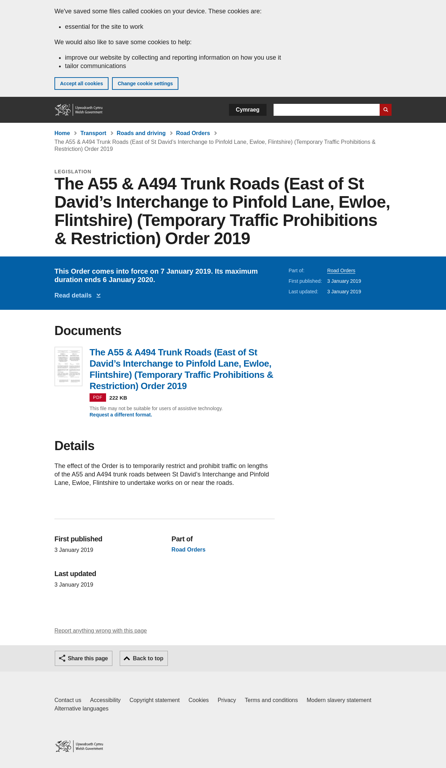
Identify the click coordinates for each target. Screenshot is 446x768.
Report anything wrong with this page (100, 631)
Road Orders (193, 133)
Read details (74, 295)
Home (62, 133)
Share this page (88, 658)
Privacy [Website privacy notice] (227, 700)
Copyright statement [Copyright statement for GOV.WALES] (155, 700)
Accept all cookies (81, 83)
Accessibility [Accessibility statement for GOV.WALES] (105, 700)
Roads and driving (141, 133)
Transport (93, 133)
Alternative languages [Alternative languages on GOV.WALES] (81, 709)
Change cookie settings (145, 83)
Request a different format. (121, 415)
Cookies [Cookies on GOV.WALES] (199, 700)
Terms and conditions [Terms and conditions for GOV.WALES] (271, 700)
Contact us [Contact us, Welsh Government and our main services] (67, 700)
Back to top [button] (148, 658)
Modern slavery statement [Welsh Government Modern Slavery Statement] (339, 700)
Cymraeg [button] (248, 110)
